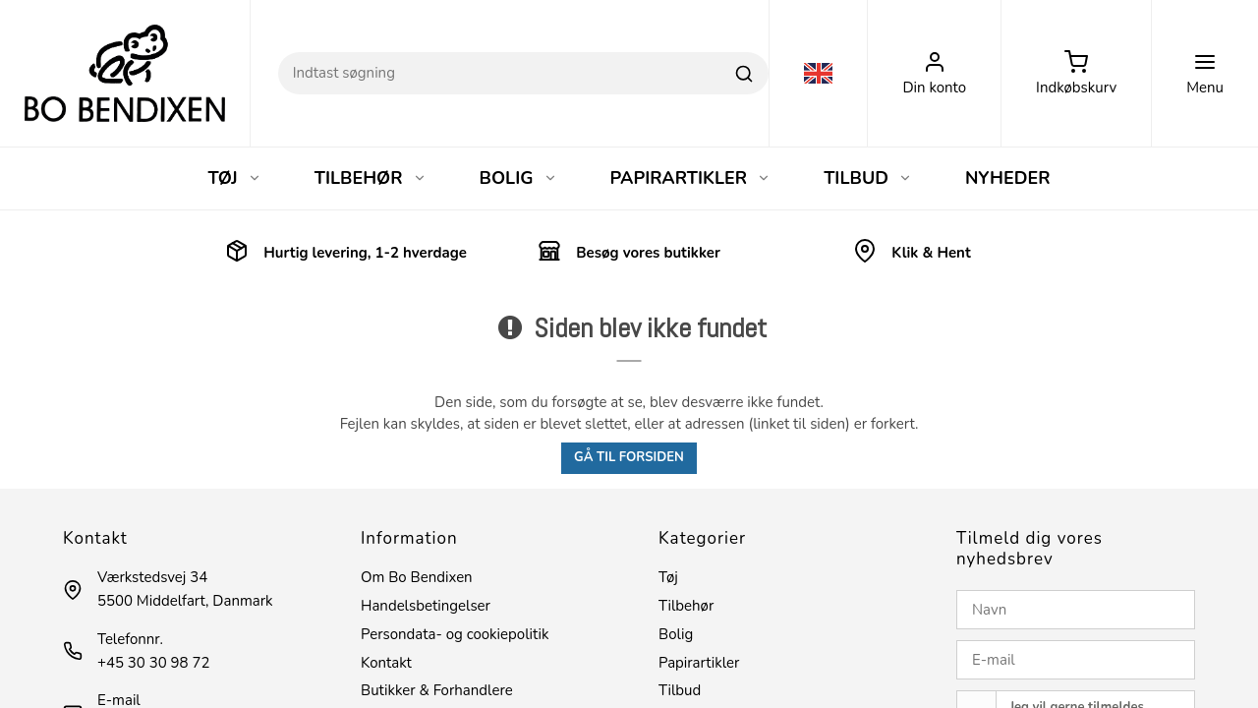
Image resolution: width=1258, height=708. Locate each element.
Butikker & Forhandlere (437, 690)
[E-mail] (1075, 659)
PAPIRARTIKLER (691, 178)
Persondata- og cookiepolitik (454, 634)
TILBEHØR (370, 178)
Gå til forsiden (629, 457)
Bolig (675, 634)
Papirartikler (698, 663)
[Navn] (1075, 609)
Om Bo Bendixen (417, 577)
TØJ (233, 178)
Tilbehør (686, 606)
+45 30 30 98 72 (153, 663)
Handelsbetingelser (425, 606)
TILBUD (868, 178)
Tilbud (679, 690)
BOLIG (518, 178)
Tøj (668, 577)
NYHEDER (1008, 178)
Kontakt (386, 663)
